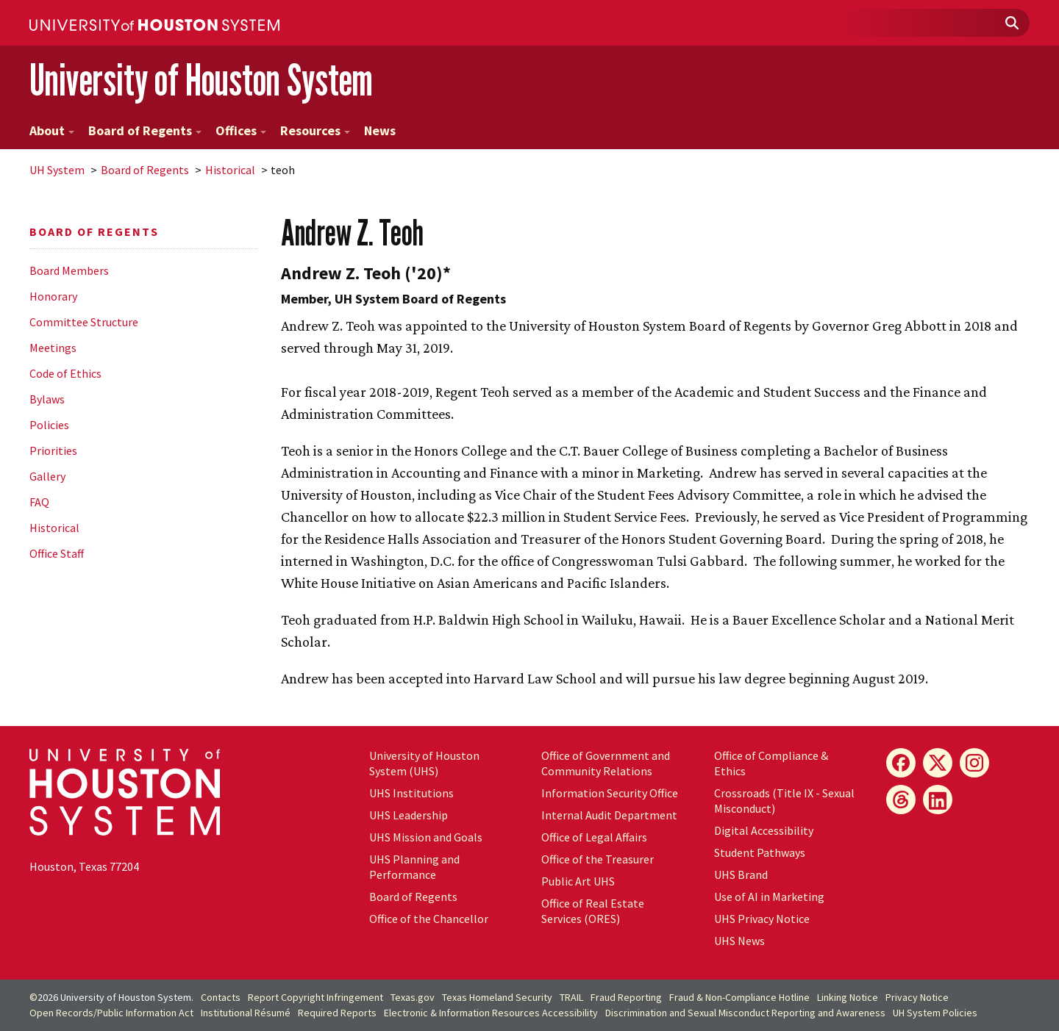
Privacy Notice (917, 997)
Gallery (47, 476)
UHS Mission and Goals (425, 837)
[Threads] (901, 799)
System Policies (935, 1012)
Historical (230, 169)
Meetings (52, 347)
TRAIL (571, 997)
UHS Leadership (408, 815)
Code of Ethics (65, 373)
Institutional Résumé (245, 1012)
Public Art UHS (578, 881)
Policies (49, 424)
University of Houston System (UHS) (424, 763)
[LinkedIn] (937, 799)
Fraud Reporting (626, 997)
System (57, 169)
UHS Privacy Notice (762, 918)
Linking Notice (847, 997)
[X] (937, 762)
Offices (240, 130)
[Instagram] (974, 762)
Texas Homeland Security (497, 997)
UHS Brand (741, 874)
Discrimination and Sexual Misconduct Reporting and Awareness (745, 1012)
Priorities (53, 450)
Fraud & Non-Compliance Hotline (739, 997)
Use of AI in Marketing (769, 896)
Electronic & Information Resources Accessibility (491, 1012)
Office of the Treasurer (597, 859)
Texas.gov (413, 997)
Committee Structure (83, 322)
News (380, 130)
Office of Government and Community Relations (605, 763)
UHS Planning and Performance (414, 867)
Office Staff (56, 553)
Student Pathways (759, 852)
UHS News (739, 940)
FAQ (39, 502)
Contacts (220, 997)
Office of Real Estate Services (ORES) (592, 911)
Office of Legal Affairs (594, 837)
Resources (315, 130)
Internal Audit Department (609, 815)
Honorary (53, 296)
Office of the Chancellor (428, 918)
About (51, 130)
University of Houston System (201, 80)
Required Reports (337, 1012)
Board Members (69, 270)
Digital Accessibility (763, 830)
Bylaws (47, 399)
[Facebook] (901, 762)
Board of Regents (145, 130)
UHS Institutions (411, 793)
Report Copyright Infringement (315, 997)
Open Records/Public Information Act (111, 1012)
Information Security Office (609, 793)
